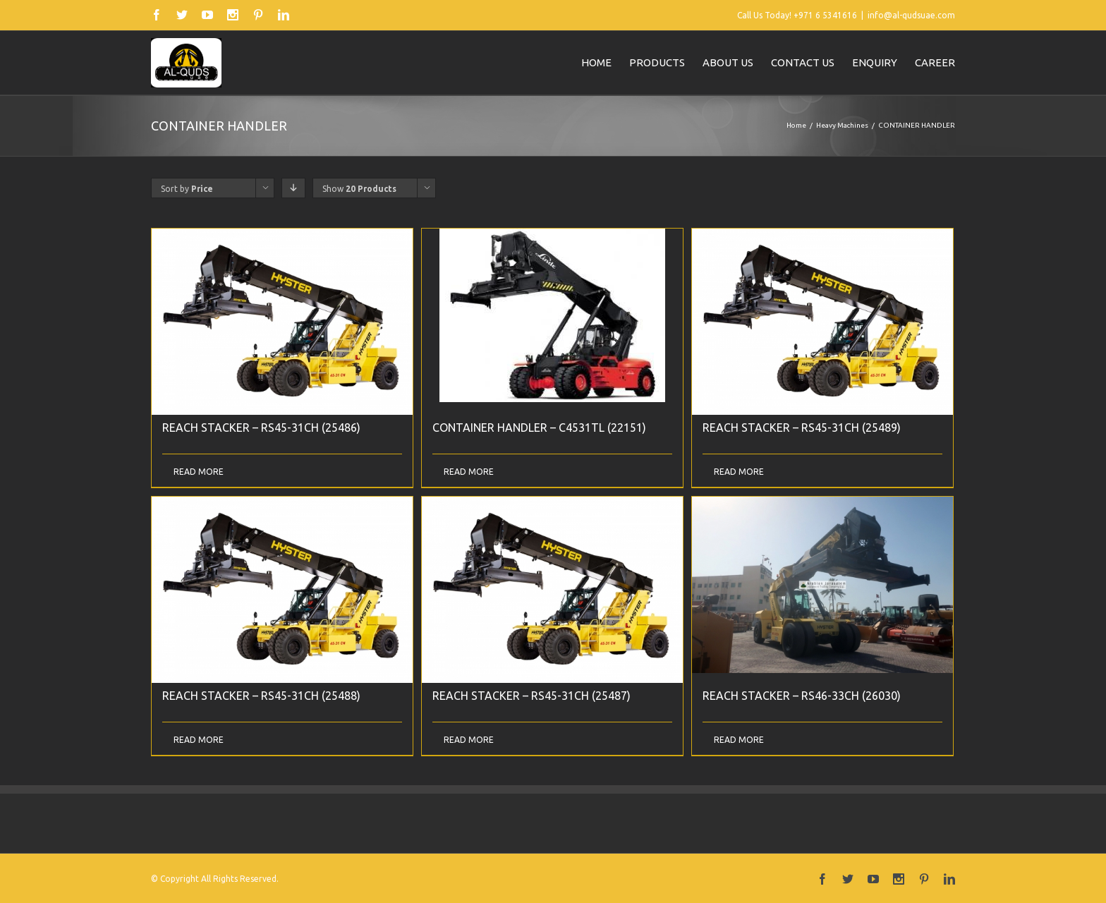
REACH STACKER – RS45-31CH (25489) (802, 427)
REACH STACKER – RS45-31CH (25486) (261, 427)
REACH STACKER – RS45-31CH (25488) (261, 695)
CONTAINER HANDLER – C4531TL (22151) (539, 427)
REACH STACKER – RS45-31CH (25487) (531, 695)
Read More (199, 471)
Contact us (802, 62)
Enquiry (874, 62)
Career (935, 62)
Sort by (187, 188)
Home (596, 62)
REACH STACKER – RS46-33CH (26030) (802, 695)
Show (359, 188)
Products (657, 62)
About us (728, 62)
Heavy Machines (842, 125)
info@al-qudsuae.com (911, 15)
